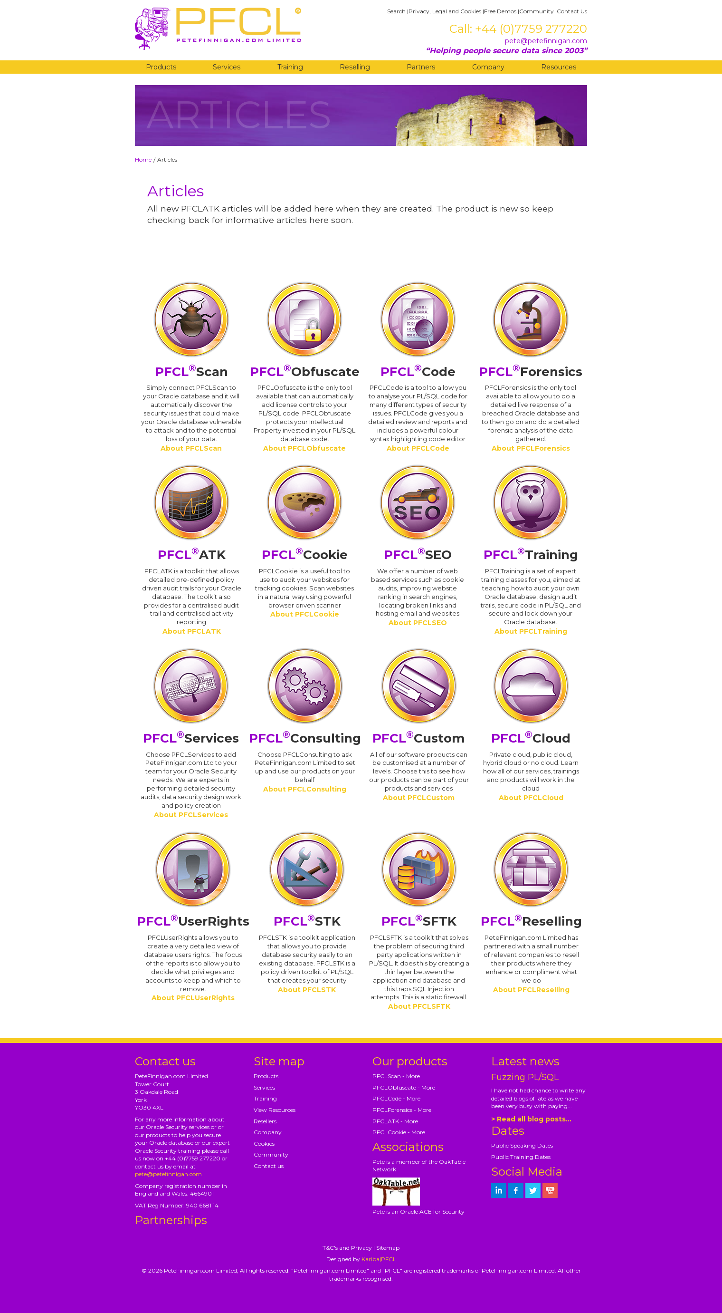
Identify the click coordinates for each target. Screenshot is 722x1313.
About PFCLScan (191, 448)
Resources (558, 67)
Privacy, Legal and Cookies (444, 11)
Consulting (305, 738)
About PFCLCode (418, 448)
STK (307, 921)
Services (226, 67)
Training (290, 67)
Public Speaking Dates (522, 1145)
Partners (421, 67)
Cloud (530, 738)
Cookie (305, 554)
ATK (192, 554)
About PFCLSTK (307, 989)
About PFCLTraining (530, 631)
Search (396, 11)
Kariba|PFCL (378, 1259)
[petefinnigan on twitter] (533, 1190)
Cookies (264, 1143)
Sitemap (387, 1247)
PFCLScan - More (396, 1076)
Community (536, 11)
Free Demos (500, 11)
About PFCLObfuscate (304, 448)
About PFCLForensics (531, 448)
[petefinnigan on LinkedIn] (498, 1190)
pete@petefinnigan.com (546, 41)
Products (161, 67)
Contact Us (572, 11)
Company (488, 67)
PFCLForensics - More (401, 1109)
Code (418, 371)
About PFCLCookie (304, 614)
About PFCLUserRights (193, 998)
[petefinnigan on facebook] (515, 1190)
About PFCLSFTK (419, 1006)
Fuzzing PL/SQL (525, 1077)
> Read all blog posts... (531, 1119)
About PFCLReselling (531, 989)
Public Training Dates (521, 1156)
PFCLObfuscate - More (403, 1087)
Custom (418, 738)
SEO (418, 554)
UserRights (193, 921)
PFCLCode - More (396, 1098)
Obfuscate (305, 371)
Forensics (530, 371)
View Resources (274, 1109)
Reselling (355, 67)
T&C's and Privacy (347, 1247)
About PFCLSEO (418, 622)
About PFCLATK (191, 631)
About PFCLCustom (419, 797)
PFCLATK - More (395, 1121)
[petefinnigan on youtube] (550, 1190)
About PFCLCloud (531, 797)
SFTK (418, 921)
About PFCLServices (191, 815)
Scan (191, 371)
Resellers (265, 1121)
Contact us (269, 1165)
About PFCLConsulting (304, 789)
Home (143, 159)
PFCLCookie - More (398, 1132)
